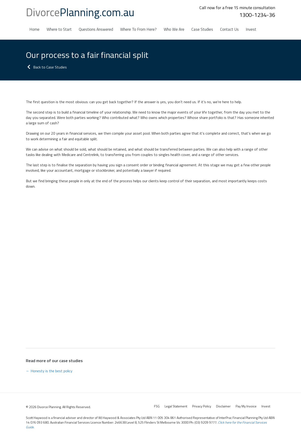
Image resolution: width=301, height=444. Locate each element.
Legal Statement (176, 406)
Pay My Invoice (246, 406)
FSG (157, 406)
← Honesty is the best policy (49, 371)
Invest (265, 406)
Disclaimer (223, 406)
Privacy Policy (201, 406)
